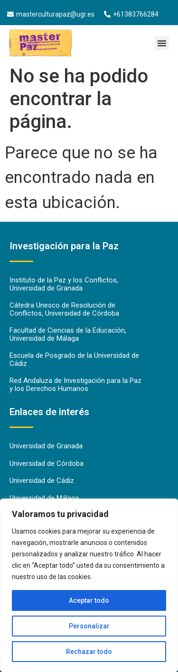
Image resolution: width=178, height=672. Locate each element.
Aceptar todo (89, 600)
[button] (162, 43)
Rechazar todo (89, 651)
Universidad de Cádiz (41, 480)
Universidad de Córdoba (46, 463)
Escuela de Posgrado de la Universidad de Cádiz (74, 359)
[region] (89, 585)
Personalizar (89, 626)
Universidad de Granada (46, 446)
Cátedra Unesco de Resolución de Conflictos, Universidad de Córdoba (64, 309)
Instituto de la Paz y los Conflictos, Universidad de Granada (63, 284)
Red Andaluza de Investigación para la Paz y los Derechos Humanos (75, 384)
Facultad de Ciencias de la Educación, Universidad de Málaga (67, 334)
